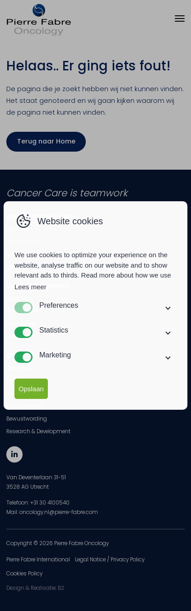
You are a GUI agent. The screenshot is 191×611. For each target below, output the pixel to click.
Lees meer (30, 287)
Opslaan (31, 389)
